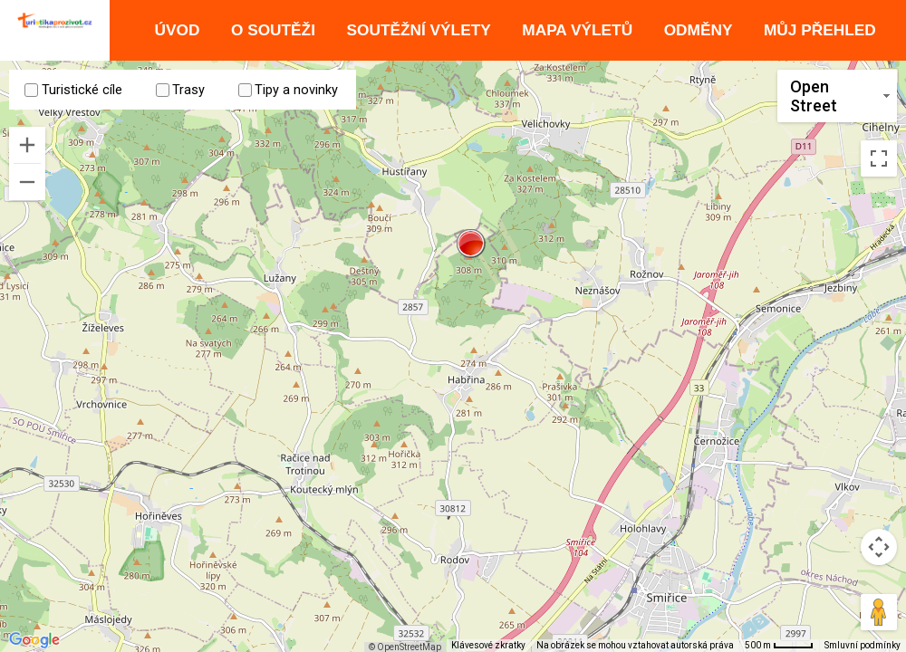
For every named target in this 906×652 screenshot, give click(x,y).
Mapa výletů (577, 30)
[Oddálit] (27, 181)
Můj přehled (820, 30)
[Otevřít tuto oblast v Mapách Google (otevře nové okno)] (34, 640)
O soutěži (273, 30)
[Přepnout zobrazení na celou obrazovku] (879, 139)
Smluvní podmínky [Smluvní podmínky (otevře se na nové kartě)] (862, 645)
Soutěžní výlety (419, 30)
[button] (471, 243)
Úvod (176, 30)
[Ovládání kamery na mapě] (879, 547)
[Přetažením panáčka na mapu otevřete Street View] (879, 612)
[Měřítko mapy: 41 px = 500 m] (779, 645)
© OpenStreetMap (413, 647)
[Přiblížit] (27, 144)
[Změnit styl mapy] (837, 96)
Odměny (698, 30)
